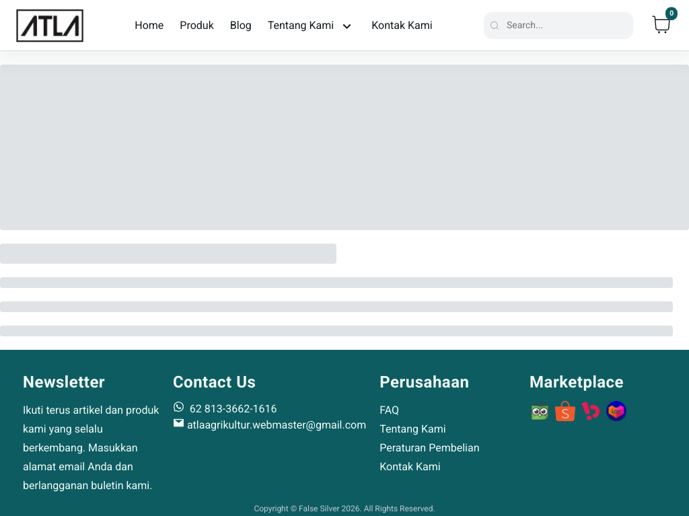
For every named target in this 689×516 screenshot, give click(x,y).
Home (149, 25)
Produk (196, 25)
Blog (241, 25)
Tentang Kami (412, 428)
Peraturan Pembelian (429, 447)
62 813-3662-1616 (225, 408)
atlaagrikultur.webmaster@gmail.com (269, 424)
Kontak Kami (401, 25)
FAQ (389, 410)
